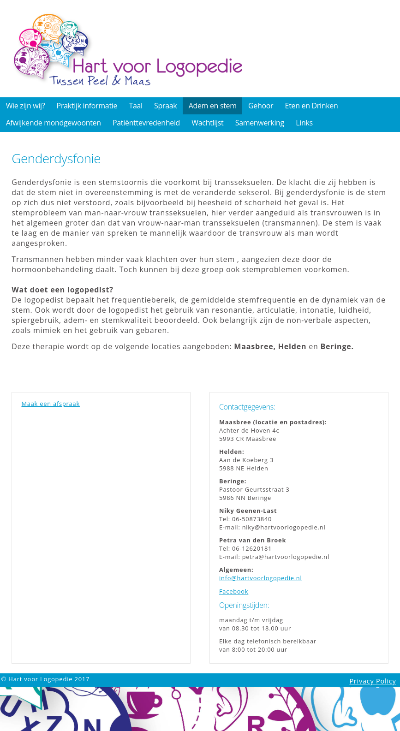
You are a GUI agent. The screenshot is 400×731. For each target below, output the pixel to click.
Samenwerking (259, 123)
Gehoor (260, 106)
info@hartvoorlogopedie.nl (260, 578)
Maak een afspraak (50, 403)
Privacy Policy (372, 681)
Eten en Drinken (311, 106)
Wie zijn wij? (25, 106)
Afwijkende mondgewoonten (53, 123)
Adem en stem (213, 106)
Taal (135, 106)
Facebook (233, 591)
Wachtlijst (207, 123)
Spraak (165, 106)
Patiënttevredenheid (146, 123)
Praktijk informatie (87, 106)
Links (304, 123)
